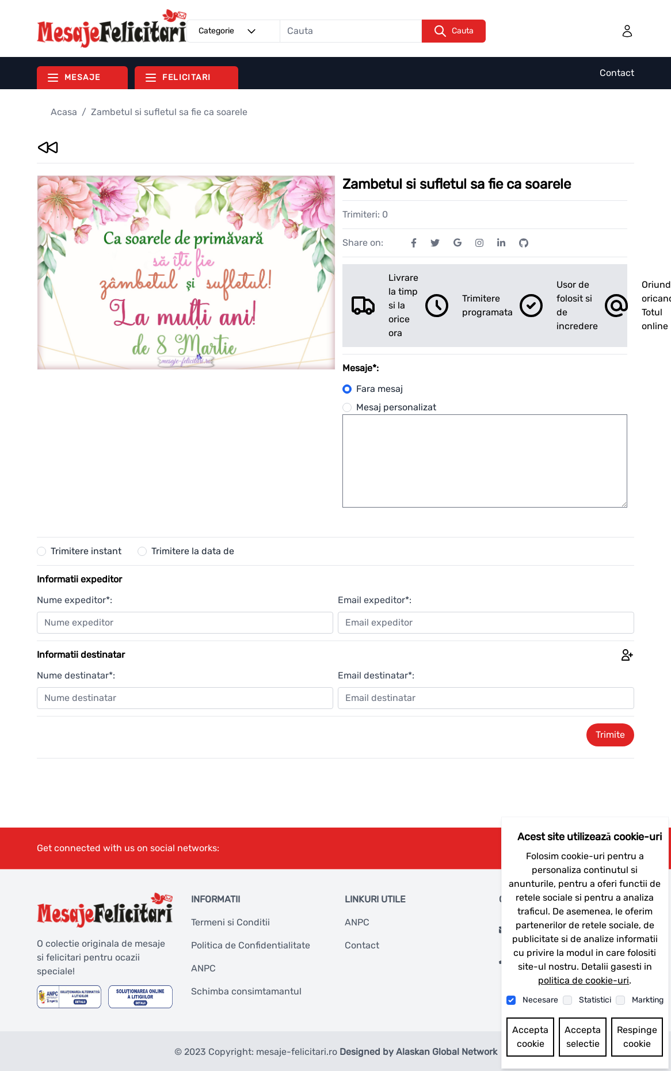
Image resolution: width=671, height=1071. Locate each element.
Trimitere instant (86, 551)
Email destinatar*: (376, 675)
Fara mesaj (372, 388)
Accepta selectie (583, 1036)
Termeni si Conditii (230, 922)
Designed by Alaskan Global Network (418, 1051)
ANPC (203, 968)
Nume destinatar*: (76, 675)
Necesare (540, 1000)
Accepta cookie (530, 1036)
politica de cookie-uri (583, 980)
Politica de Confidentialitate (250, 945)
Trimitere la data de (192, 551)
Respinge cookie (637, 1036)
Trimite (610, 734)
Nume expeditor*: (74, 599)
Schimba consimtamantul (246, 991)
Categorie (229, 31)
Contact (617, 72)
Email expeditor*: (374, 599)
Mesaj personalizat (389, 407)
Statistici (595, 1000)
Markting (648, 1000)
